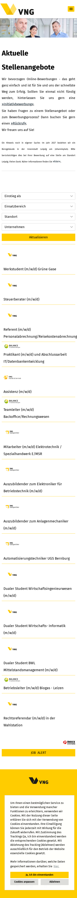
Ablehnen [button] (54, 881)
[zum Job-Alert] (38, 752)
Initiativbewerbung (18, 104)
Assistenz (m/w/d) (17, 392)
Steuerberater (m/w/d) (21, 299)
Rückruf (18, 123)
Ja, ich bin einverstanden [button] (39, 874)
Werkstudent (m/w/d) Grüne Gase (29, 269)
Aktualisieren (38, 237)
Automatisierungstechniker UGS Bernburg (36, 558)
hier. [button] (56, 866)
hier (56, 161)
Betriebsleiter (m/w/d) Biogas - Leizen (33, 688)
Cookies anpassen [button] (24, 881)
